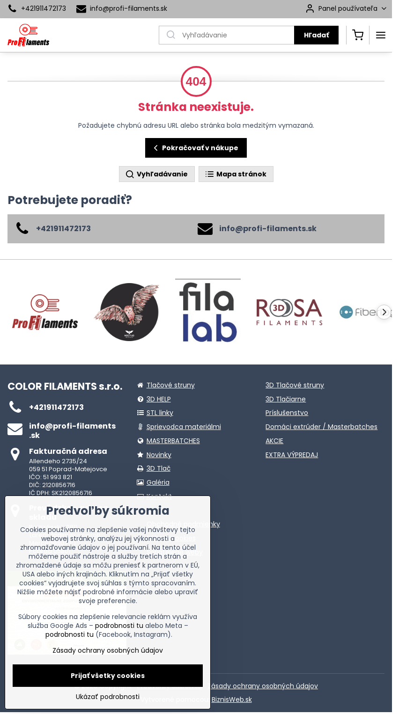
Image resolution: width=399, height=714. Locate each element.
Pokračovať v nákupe (194, 148)
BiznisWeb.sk (232, 699)
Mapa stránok (235, 174)
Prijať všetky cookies (108, 675)
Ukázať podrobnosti (108, 696)
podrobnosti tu (119, 625)
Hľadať (316, 35)
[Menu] (380, 35)
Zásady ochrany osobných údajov (262, 686)
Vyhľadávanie (156, 174)
